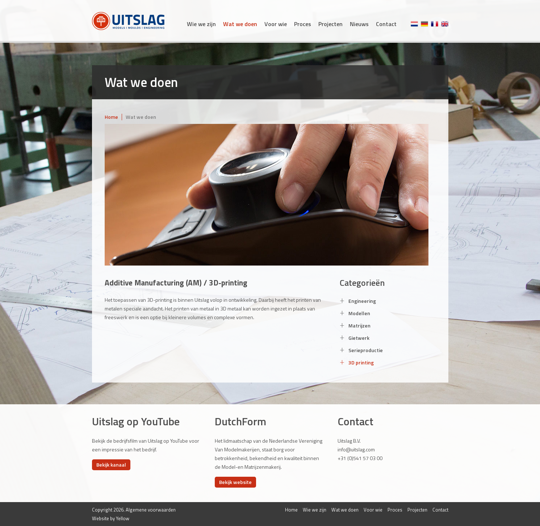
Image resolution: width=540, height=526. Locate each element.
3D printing (357, 362)
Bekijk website (235, 482)
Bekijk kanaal (111, 464)
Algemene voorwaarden (151, 509)
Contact (386, 24)
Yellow (122, 518)
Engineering (358, 301)
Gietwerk (354, 338)
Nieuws (359, 24)
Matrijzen (355, 325)
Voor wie (275, 24)
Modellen (355, 313)
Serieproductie (361, 350)
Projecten (330, 24)
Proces (302, 24)
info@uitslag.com (356, 449)
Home (111, 117)
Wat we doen (240, 24)
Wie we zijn (201, 24)
